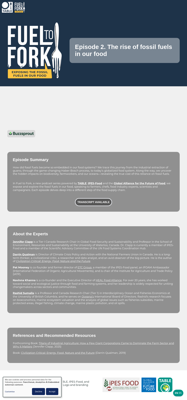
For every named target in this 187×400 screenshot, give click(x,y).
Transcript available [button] (93, 202)
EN (176, 393)
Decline (38, 391)
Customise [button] (10, 391)
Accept (52, 391)
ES (180, 393)
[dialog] (32, 387)
